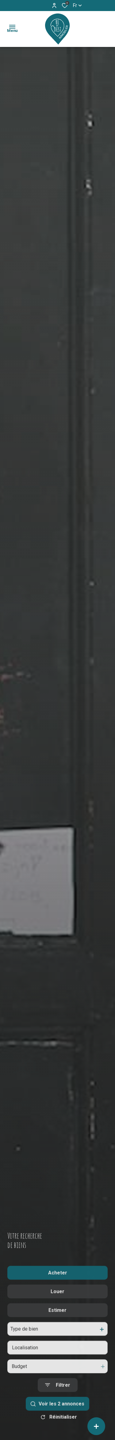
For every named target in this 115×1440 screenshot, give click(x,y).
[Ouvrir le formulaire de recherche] (58, 1399)
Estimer (57, 1324)
